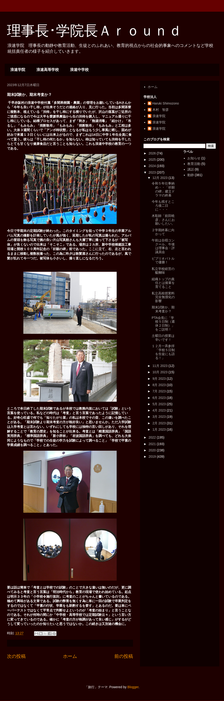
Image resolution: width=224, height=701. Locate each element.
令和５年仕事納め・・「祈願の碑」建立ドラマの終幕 (163, 189)
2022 (153, 437)
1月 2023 (159, 429)
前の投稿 (123, 656)
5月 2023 (159, 404)
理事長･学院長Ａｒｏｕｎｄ (94, 30)
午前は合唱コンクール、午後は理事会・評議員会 (163, 246)
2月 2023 (159, 423)
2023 (153, 172)
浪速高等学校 (47, 70)
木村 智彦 (160, 110)
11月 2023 (160, 366)
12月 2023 (160, 178)
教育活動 (193, 164)
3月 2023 (159, 417)
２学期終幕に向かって (163, 232)
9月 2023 (159, 378)
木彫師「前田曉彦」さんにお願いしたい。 (163, 220)
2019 (153, 456)
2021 (153, 444)
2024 (153, 166)
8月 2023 (159, 385)
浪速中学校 (79, 70)
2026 (153, 153)
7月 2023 (159, 391)
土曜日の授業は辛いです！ (163, 338)
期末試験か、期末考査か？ (163, 309)
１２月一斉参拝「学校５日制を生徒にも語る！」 (163, 351)
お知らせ (193, 158)
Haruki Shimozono (165, 103)
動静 (190, 175)
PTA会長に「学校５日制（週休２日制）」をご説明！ (163, 323)
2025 (153, 159)
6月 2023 (159, 398)
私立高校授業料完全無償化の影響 (163, 297)
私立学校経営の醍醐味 (163, 271)
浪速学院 (17, 70)
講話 (190, 169)
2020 (153, 450)
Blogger (132, 687)
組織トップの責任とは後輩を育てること (163, 283)
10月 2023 (160, 372)
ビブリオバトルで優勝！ (163, 260)
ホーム (70, 656)
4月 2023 (159, 410)
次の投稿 (16, 656)
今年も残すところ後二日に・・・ (163, 205)
